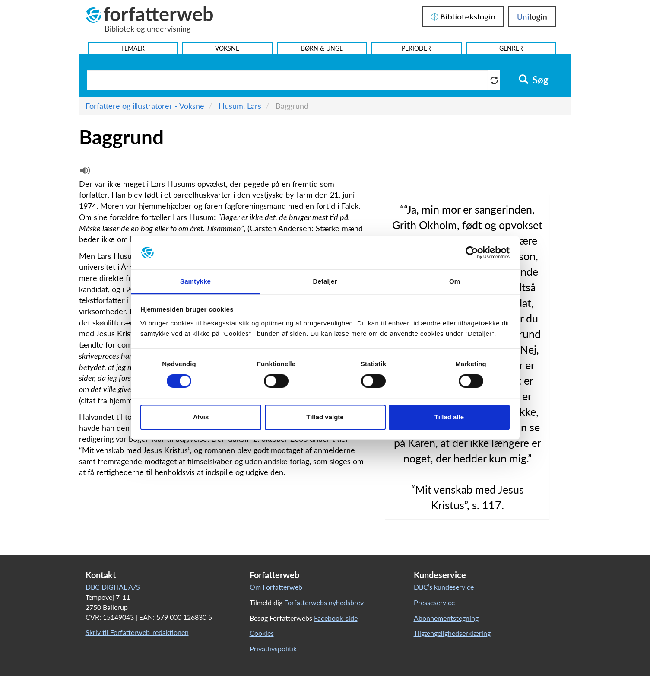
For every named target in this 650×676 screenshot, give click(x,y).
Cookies (262, 633)
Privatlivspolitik (273, 648)
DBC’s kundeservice (444, 587)
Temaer (133, 48)
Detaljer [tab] (325, 281)
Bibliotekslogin (463, 17)
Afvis (201, 417)
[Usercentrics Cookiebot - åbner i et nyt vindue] (472, 252)
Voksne (227, 48)
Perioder (416, 48)
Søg (534, 80)
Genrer (511, 48)
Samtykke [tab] (195, 281)
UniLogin (532, 17)
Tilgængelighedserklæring (452, 633)
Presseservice (434, 602)
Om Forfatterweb (276, 587)
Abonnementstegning (446, 618)
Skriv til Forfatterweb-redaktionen (137, 632)
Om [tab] (454, 281)
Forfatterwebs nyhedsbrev (324, 602)
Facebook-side (336, 618)
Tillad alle (449, 417)
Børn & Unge (322, 48)
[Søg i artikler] (287, 80)
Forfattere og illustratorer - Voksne (145, 106)
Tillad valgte (324, 417)
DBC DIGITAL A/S (113, 587)
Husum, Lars (240, 106)
